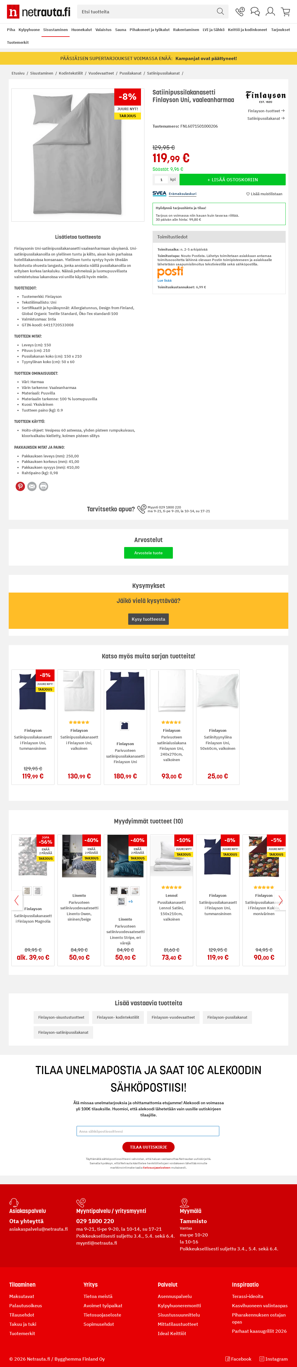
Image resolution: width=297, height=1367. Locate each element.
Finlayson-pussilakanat (227, 1017)
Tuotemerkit (18, 42)
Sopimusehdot (99, 1324)
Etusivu (19, 73)
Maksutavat (21, 1296)
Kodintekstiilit (71, 73)
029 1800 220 (95, 1221)
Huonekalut (81, 29)
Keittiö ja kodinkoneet (247, 29)
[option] (124, 725)
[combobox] (153, 12)
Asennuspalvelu (175, 1296)
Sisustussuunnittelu (179, 1315)
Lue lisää (164, 280)
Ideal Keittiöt (172, 1333)
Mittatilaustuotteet (178, 1324)
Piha (11, 29)
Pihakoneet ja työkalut (150, 29)
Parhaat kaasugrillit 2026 (259, 1331)
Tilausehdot (21, 1315)
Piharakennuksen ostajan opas (259, 1318)
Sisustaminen (55, 29)
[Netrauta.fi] (38, 12)
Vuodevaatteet (101, 73)
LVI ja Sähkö (213, 29)
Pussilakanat (130, 73)
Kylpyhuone (29, 29)
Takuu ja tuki (22, 1324)
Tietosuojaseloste (102, 1315)
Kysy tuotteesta (148, 619)
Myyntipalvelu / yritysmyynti (111, 1211)
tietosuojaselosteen (157, 1167)
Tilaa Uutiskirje (148, 1147)
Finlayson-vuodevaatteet (173, 1017)
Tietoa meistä (98, 1296)
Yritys (91, 1284)
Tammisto (193, 1221)
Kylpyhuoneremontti (179, 1305)
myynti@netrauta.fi (96, 1243)
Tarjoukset (280, 29)
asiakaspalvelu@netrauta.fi (38, 1229)
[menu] (137, 36)
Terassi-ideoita (247, 1296)
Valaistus (103, 29)
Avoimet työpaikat (103, 1305)
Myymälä (190, 1211)
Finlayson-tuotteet (264, 110)
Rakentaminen (186, 29)
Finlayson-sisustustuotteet (61, 1017)
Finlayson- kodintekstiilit (118, 1017)
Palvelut (168, 1284)
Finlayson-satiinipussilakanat (63, 1032)
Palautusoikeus (25, 1305)
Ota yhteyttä (26, 1221)
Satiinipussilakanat (164, 73)
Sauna (120, 29)
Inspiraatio (245, 1284)
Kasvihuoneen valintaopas (260, 1305)
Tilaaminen (22, 1284)
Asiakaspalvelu (27, 1211)
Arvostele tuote (148, 552)
